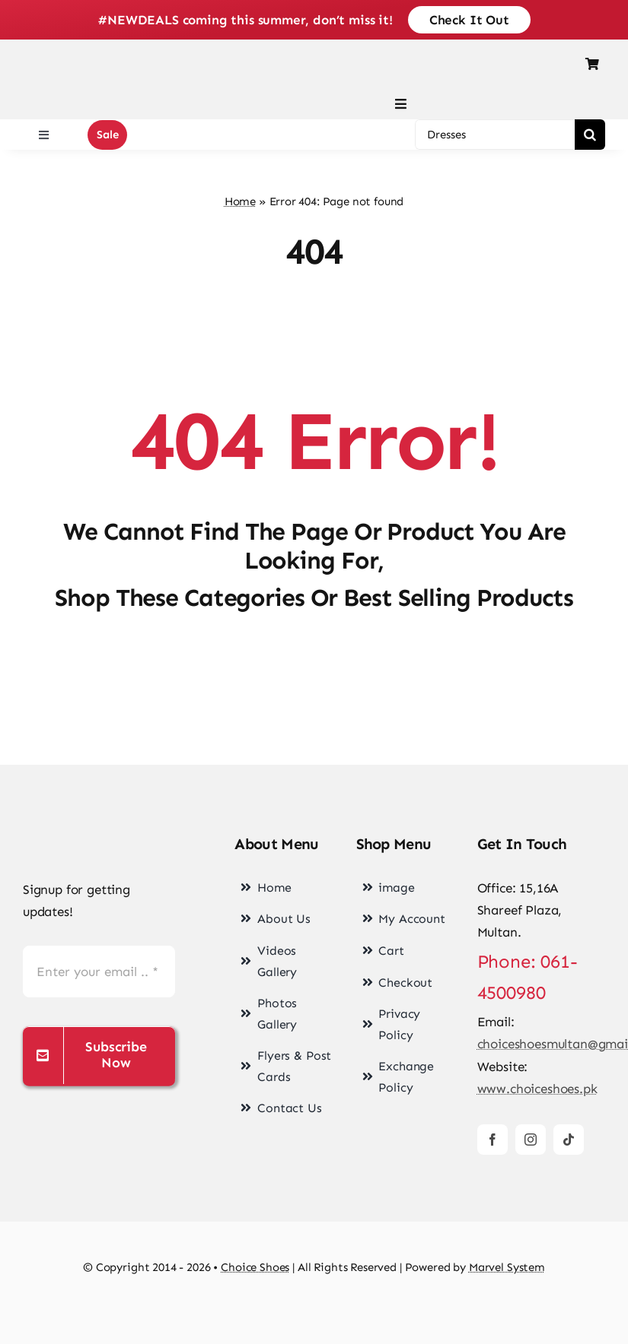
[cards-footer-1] (314, 1307)
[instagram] (530, 1139)
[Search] (590, 134)
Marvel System (507, 1267)
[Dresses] (495, 134)
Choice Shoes (255, 1267)
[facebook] (492, 1139)
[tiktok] (568, 1139)
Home (240, 201)
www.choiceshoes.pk (537, 1088)
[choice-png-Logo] (99, 831)
